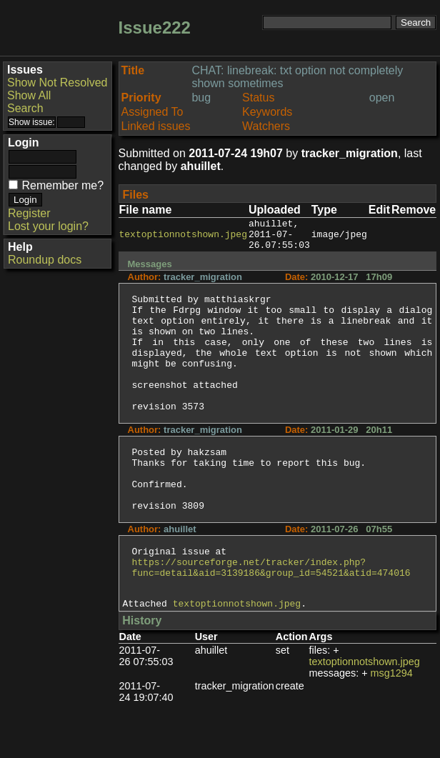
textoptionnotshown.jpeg (183, 237)
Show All (29, 95)
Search (25, 108)
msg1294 (392, 726)
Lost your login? (48, 226)
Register (29, 213)
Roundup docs (44, 260)
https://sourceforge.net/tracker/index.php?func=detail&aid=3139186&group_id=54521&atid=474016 (271, 615)
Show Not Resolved (57, 82)
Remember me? (62, 185)
